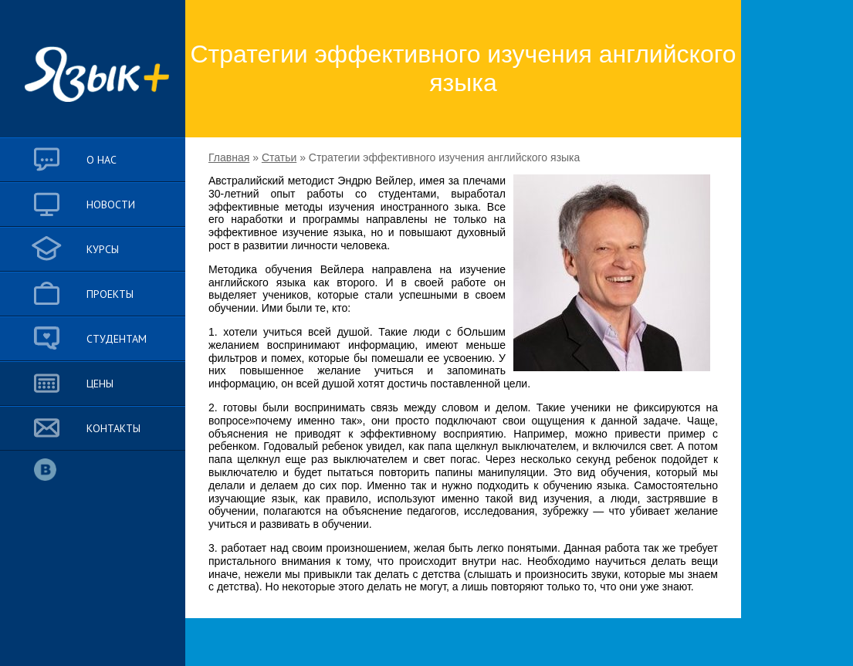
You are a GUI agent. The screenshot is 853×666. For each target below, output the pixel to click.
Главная (228, 157)
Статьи (279, 157)
